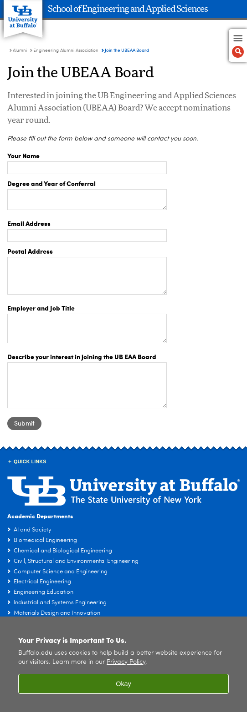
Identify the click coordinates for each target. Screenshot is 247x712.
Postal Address (30, 251)
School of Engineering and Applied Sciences (128, 9)
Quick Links (30, 461)
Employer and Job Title (41, 307)
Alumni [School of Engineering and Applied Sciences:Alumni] (20, 50)
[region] (123, 664)
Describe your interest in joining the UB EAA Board (81, 356)
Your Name (23, 155)
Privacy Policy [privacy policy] (126, 662)
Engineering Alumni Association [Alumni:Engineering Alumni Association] (65, 50)
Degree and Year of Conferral (51, 183)
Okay (123, 683)
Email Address (29, 223)
